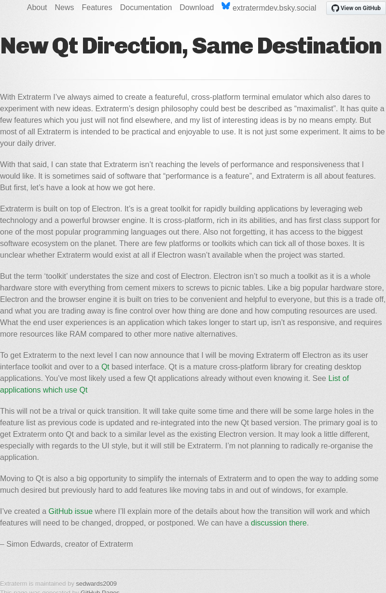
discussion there (279, 523)
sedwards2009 (96, 583)
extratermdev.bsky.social (268, 7)
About (37, 7)
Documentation (146, 7)
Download (196, 7)
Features (97, 7)
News (64, 7)
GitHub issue (71, 511)
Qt (105, 367)
